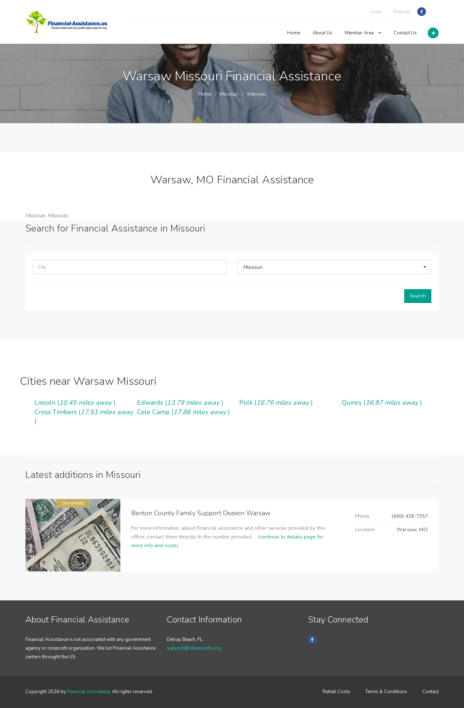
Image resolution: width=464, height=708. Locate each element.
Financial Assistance (88, 691)
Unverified (73, 503)
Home (293, 33)
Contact (430, 691)
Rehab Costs (336, 691)
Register (401, 11)
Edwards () (180, 402)
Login (376, 11)
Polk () (276, 402)
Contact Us (405, 33)
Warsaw (256, 94)
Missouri (229, 94)
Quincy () (382, 402)
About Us (322, 33)
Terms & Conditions (386, 691)
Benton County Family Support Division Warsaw (200, 513)
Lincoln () (75, 402)
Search (418, 295)
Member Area (363, 33)
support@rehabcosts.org (194, 648)
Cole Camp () (183, 412)
